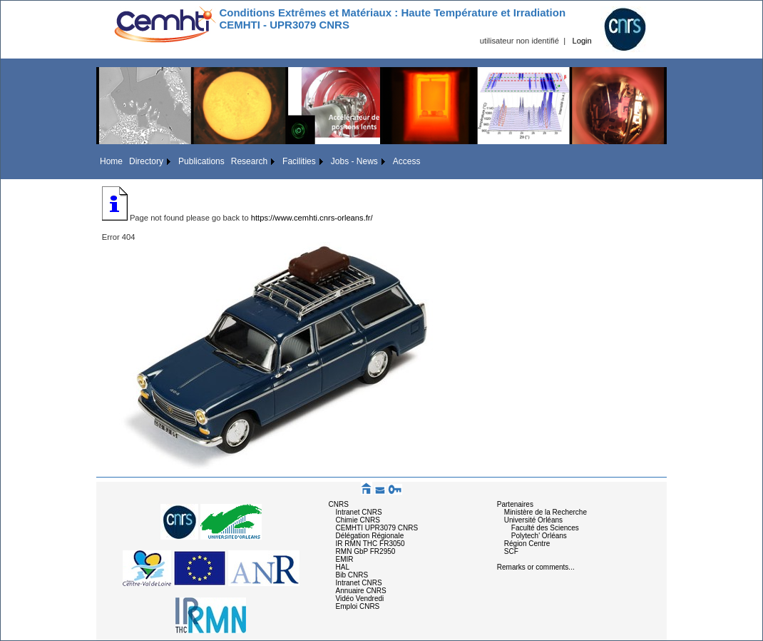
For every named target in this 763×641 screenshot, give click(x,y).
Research (249, 161)
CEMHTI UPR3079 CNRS (377, 528)
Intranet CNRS (359, 512)
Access (407, 161)
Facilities (299, 161)
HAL (342, 567)
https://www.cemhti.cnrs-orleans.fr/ (312, 217)
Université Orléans (533, 520)
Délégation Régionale (370, 536)
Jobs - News (354, 161)
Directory (146, 161)
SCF (511, 551)
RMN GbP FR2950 (366, 551)
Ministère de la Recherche (545, 512)
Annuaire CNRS (361, 591)
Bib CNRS (352, 575)
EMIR (345, 559)
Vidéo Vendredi (360, 598)
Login (581, 40)
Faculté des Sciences (545, 528)
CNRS (339, 504)
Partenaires (515, 504)
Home (111, 161)
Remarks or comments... (536, 567)
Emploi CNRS (358, 606)
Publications (201, 161)
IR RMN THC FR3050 (370, 543)
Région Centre (527, 543)
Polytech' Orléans (539, 536)
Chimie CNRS (358, 520)
